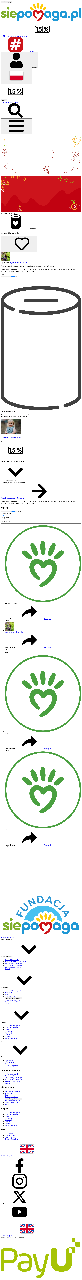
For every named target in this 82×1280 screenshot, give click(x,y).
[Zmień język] (16, 76)
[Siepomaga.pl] (41, 21)
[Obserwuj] (19, 244)
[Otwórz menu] (16, 126)
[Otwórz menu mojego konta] (19, 60)
